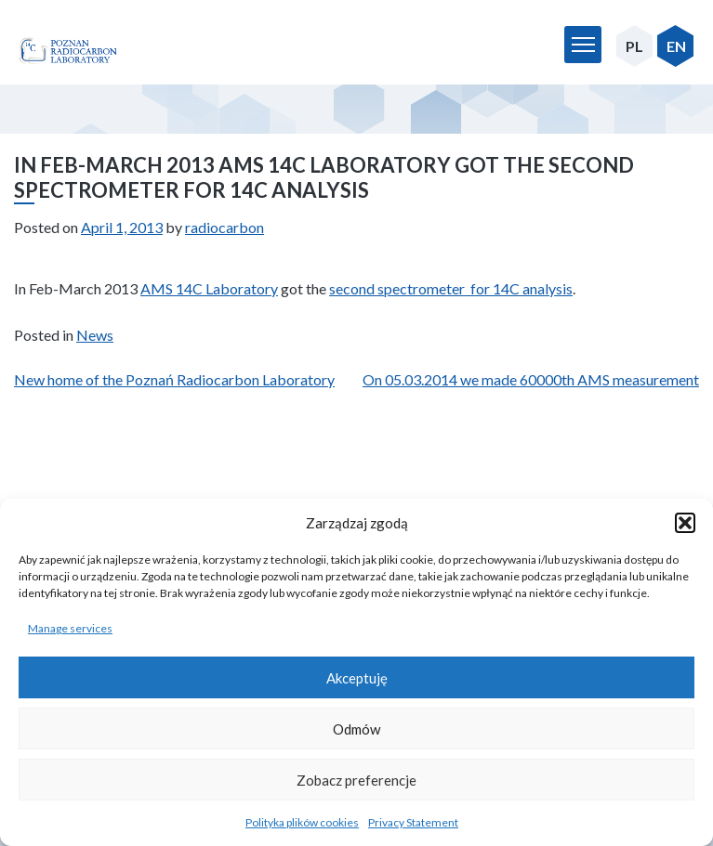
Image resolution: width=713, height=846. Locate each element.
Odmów (356, 729)
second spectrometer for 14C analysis (451, 288)
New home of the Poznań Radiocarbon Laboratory (174, 379)
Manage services (70, 628)
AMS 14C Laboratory (209, 288)
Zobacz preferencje (356, 780)
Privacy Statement (413, 822)
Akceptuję (357, 678)
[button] (685, 523)
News (94, 335)
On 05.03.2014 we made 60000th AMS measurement (531, 379)
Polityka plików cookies (302, 822)
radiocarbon (224, 227)
